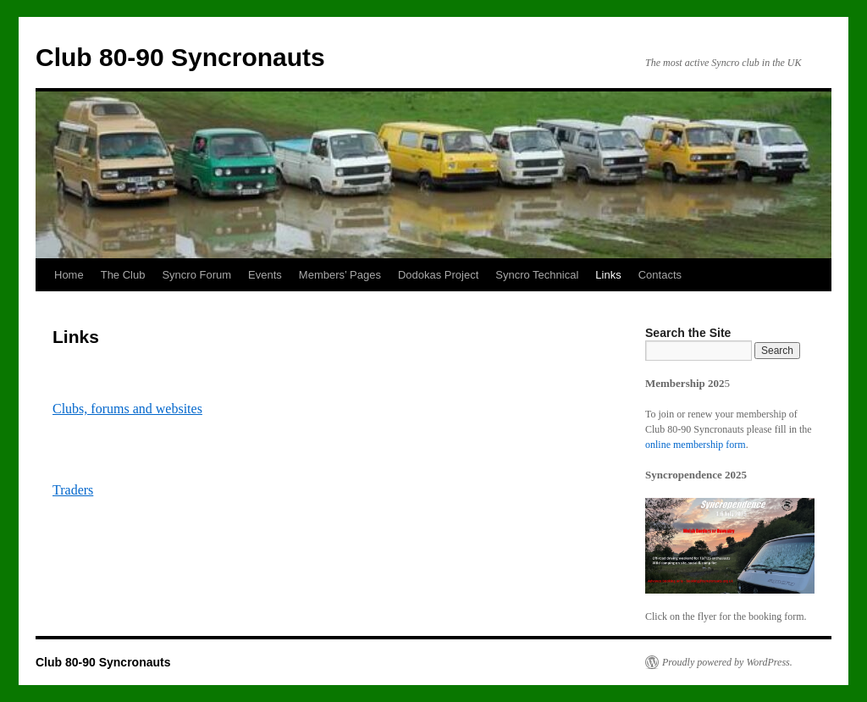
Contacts (660, 274)
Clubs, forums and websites (127, 408)
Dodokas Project (438, 274)
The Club (123, 274)
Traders (72, 490)
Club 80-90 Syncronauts (180, 57)
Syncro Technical (536, 274)
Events (265, 274)
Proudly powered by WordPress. (727, 662)
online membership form (695, 444)
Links (608, 274)
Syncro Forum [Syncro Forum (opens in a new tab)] (196, 274)
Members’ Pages (340, 274)
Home (69, 274)
